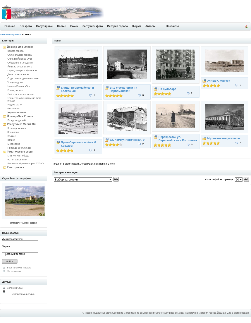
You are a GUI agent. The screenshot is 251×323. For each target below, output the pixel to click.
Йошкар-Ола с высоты (20, 66)
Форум (136, 26)
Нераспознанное (16, 112)
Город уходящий (16, 120)
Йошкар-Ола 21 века (20, 116)
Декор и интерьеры (18, 74)
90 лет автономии (17, 159)
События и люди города (20, 94)
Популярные (44, 26)
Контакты (172, 26)
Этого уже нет (15, 90)
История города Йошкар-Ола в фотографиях (224, 312)
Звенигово (13, 132)
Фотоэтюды (13, 108)
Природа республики (19, 147)
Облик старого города (19, 54)
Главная (10, 26)
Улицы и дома (15, 82)
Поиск (74, 26)
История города (117, 26)
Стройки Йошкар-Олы (19, 58)
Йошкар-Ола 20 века (20, 46)
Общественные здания (20, 62)
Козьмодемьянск (16, 128)
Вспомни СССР (15, 288)
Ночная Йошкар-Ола (19, 86)
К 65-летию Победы (18, 155)
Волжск (11, 136)
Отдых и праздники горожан (22, 78)
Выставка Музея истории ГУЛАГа (25, 163)
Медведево (13, 144)
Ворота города (15, 51)
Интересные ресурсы (24, 294)
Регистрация (14, 271)
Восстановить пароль (19, 267)
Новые (61, 26)
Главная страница (11, 34)
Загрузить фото (93, 26)
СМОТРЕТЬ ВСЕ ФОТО (23, 223)
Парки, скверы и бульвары (22, 70)
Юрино (11, 140)
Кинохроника (15, 167)
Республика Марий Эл (21, 124)
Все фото (26, 26)
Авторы (150, 26)
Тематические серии (20, 151)
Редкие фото (14, 104)
